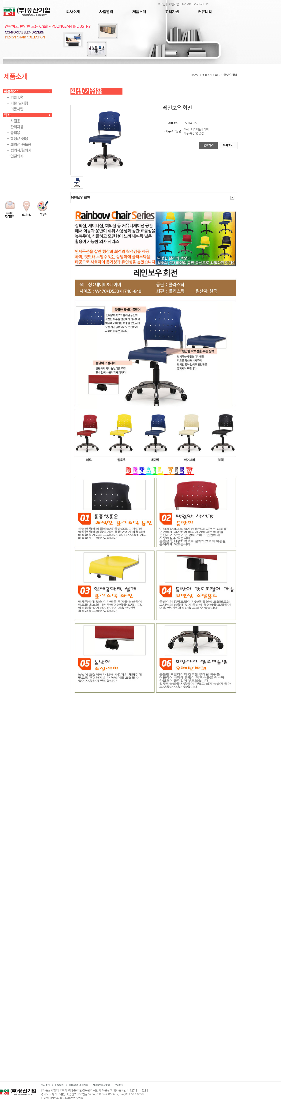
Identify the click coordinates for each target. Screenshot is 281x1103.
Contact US (201, 4)
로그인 (161, 4)
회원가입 (174, 4)
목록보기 (228, 145)
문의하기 (208, 145)
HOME (186, 4)
